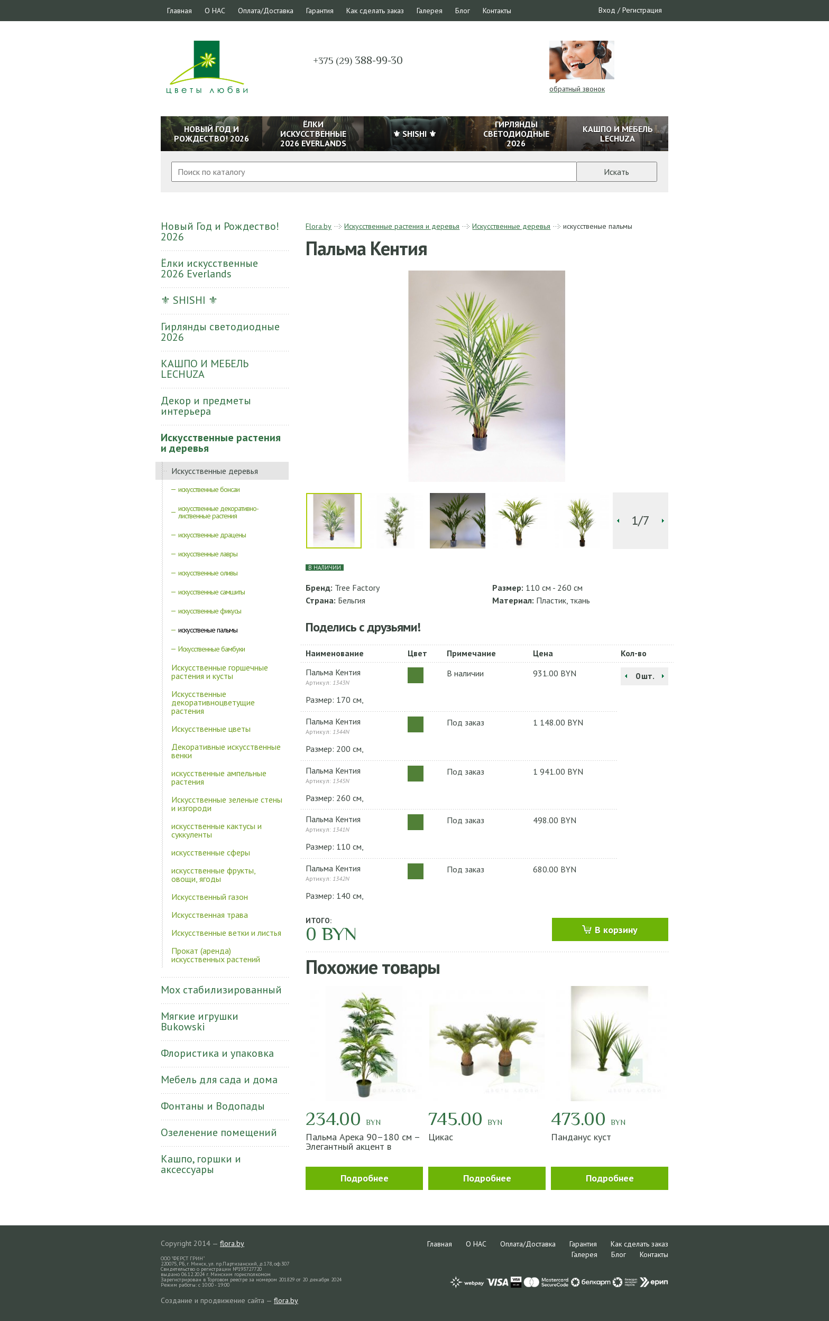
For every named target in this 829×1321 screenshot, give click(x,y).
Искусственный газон (209, 896)
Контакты (497, 10)
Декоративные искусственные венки (226, 750)
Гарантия (320, 10)
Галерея (430, 10)
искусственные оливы (207, 573)
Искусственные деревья (214, 471)
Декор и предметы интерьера (206, 406)
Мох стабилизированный (221, 990)
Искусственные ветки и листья (226, 932)
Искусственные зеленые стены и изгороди (226, 803)
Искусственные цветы (211, 728)
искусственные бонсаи (209, 489)
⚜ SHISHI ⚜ (189, 300)
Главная (179, 10)
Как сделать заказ (375, 10)
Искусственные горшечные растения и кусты (219, 671)
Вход (606, 10)
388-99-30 (358, 60)
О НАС (215, 10)
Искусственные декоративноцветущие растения (213, 702)
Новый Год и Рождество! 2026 (220, 231)
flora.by (232, 1243)
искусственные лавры (207, 554)
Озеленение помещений (219, 1132)
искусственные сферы (210, 852)
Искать (616, 171)
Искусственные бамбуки (211, 649)
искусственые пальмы (207, 630)
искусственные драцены (212, 534)
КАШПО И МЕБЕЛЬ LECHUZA (204, 369)
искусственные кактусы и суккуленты (216, 830)
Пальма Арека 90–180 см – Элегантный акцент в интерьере (363, 1146)
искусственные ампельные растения (218, 777)
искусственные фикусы (209, 611)
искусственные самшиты (211, 592)
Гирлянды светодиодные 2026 (220, 332)
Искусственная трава (209, 914)
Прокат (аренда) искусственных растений (215, 954)
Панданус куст (581, 1137)
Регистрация (642, 10)
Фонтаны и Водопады (213, 1106)
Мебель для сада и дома (219, 1079)
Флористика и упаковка (217, 1053)
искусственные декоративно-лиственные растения (218, 512)
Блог (462, 10)
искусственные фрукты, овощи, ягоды (213, 874)
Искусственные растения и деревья (221, 443)
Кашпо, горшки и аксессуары (201, 1164)
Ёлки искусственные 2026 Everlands (209, 268)
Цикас (440, 1137)
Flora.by (318, 226)
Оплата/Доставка (265, 10)
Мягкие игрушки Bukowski (199, 1021)
